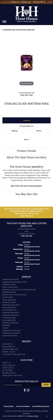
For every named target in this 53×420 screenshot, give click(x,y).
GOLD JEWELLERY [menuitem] (9, 320)
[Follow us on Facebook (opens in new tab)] (25, 390)
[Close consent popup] (47, 416)
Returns (39, 131)
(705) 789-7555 (26, 95)
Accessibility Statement (40, 406)
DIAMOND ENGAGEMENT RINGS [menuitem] (14, 282)
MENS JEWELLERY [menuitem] (9, 307)
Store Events (8, 368)
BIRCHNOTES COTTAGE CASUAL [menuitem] (14, 295)
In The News (7, 370)
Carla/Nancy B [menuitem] (8, 346)
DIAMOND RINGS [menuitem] (9, 284)
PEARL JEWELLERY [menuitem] (9, 300)
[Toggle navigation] (4, 23)
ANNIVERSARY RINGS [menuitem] (10, 279)
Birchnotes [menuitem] (7, 344)
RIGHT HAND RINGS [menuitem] (10, 287)
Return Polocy (9, 373)
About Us (6, 362)
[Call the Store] (26, 236)
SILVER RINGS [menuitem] (7, 297)
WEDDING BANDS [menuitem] (9, 302)
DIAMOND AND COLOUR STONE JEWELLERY (19, 30)
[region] (26, 62)
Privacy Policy (9, 406)
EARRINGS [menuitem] (6, 325)
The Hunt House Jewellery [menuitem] (14, 354)
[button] (15, 2)
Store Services (8, 365)
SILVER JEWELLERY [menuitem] (9, 310)
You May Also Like (26, 194)
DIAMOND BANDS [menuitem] (9, 292)
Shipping (14, 131)
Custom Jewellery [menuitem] (10, 349)
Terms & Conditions (23, 406)
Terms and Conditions (12, 375)
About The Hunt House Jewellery (27, 157)
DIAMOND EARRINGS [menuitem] (10, 323)
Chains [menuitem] (5, 328)
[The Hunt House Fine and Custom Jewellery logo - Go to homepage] (26, 13)
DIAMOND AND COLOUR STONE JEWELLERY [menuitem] (19, 289)
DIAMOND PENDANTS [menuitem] (10, 315)
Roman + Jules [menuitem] (8, 352)
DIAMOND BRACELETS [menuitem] (11, 312)
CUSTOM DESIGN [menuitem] (9, 318)
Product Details (26, 151)
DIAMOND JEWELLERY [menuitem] (10, 305)
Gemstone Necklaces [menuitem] (11, 330)
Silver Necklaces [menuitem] (9, 335)
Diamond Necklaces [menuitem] (11, 333)
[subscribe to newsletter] (46, 385)
